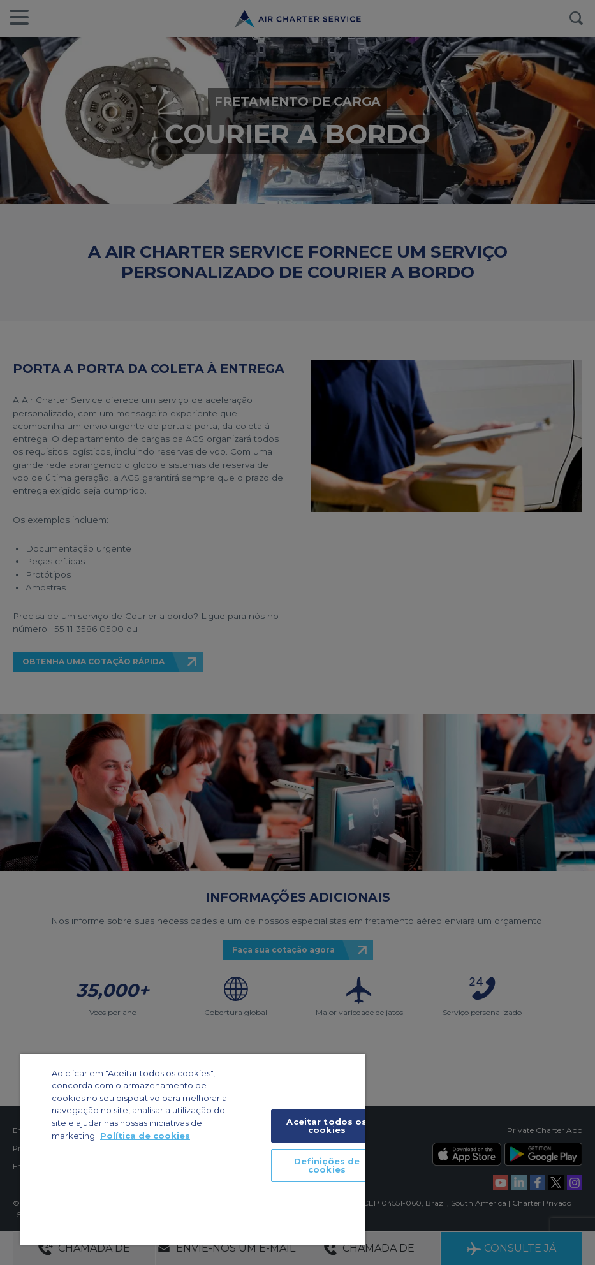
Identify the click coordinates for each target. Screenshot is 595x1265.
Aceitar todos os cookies (326, 1125)
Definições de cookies (327, 1165)
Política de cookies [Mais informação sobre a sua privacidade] (145, 1135)
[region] (192, 1149)
